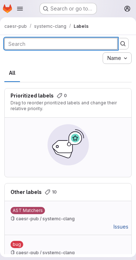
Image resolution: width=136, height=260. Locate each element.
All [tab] (12, 73)
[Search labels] (61, 43)
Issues (121, 227)
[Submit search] (123, 43)
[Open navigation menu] (20, 8)
